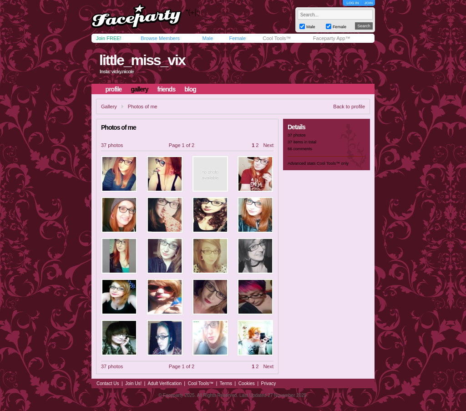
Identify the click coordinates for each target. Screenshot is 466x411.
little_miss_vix (142, 60)
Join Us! (133, 383)
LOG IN (352, 3)
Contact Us (107, 383)
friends (166, 89)
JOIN (369, 3)
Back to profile (349, 106)
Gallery (109, 106)
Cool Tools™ (277, 38)
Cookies (246, 383)
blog (190, 89)
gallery (139, 89)
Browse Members (160, 38)
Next (268, 145)
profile (114, 89)
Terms (226, 383)
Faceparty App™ (331, 38)
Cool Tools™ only (333, 163)
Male (207, 38)
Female (237, 38)
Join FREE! (109, 38)
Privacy (268, 383)
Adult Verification (164, 383)
